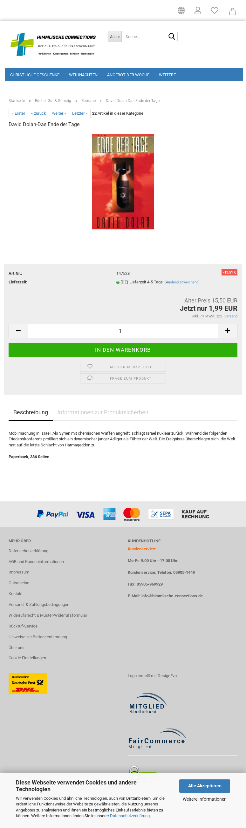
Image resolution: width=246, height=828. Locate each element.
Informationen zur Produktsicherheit (103, 414)
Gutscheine (19, 585)
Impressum (19, 574)
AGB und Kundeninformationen (36, 563)
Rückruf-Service (23, 628)
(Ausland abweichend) (182, 284)
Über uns (16, 650)
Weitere (167, 74)
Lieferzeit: (18, 284)
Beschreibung (30, 414)
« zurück (38, 115)
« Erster (18, 115)
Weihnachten (83, 74)
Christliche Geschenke (34, 74)
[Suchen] (172, 37)
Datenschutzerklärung (130, 815)
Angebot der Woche (128, 74)
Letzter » (79, 115)
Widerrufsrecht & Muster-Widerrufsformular (48, 617)
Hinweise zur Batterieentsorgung (38, 639)
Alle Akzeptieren (205, 785)
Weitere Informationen (205, 799)
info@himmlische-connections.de (172, 598)
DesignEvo (167, 677)
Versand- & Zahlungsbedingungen (39, 606)
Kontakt (16, 596)
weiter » (59, 115)
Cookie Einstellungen (27, 659)
